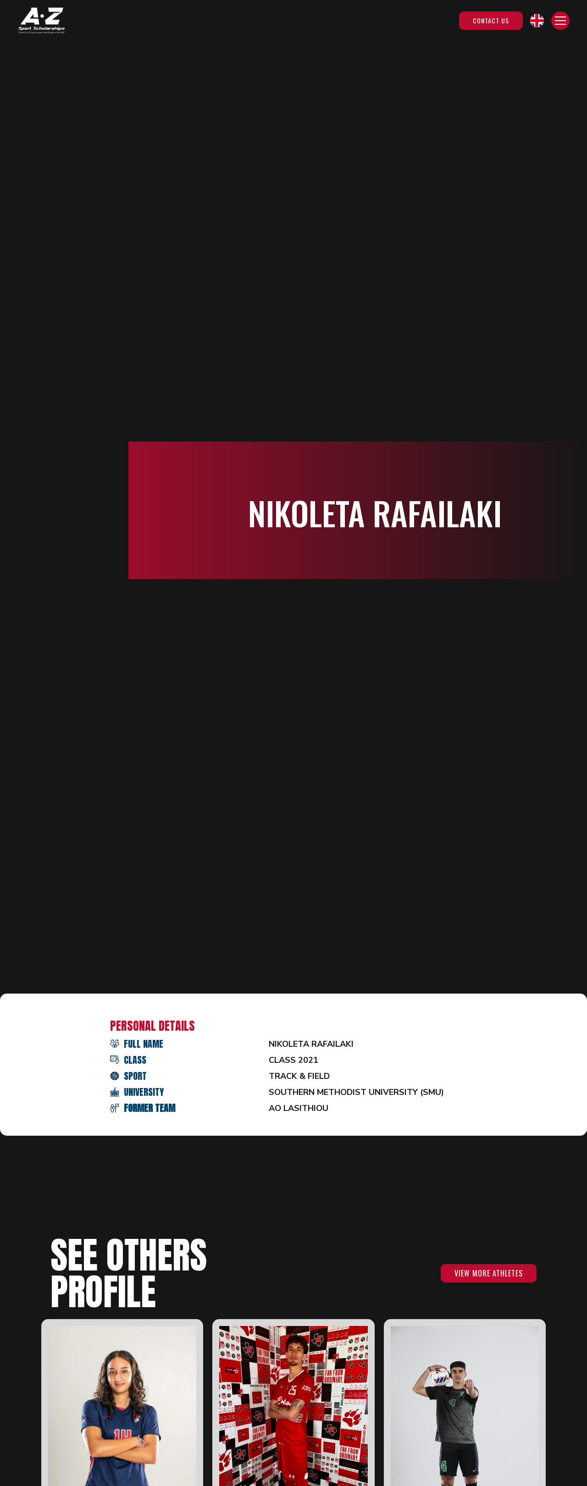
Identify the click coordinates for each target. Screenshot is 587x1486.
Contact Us (491, 20)
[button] (537, 21)
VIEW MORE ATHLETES (488, 1273)
